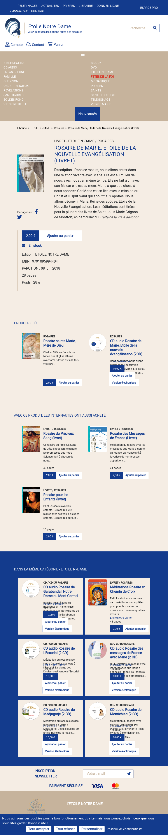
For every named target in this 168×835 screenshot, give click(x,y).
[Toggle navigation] (84, 55)
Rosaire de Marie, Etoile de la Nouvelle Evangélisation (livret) (103, 128)
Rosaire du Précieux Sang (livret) (58, 436)
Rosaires (59, 128)
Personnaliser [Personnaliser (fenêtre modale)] (91, 829)
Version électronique (124, 382)
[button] (19, 173)
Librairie (86, 5)
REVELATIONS (13, 90)
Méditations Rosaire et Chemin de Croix (127, 589)
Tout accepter (38, 829)
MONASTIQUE (100, 81)
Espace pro (149, 7)
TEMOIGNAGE (100, 99)
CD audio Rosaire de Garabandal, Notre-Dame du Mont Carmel (60, 591)
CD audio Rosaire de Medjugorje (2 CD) (59, 712)
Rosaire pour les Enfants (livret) (55, 497)
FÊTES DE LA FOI (102, 76)
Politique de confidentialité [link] (124, 829)
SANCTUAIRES (13, 95)
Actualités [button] (50, 5)
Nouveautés (87, 114)
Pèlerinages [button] (27, 5)
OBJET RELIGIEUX (16, 86)
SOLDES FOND (13, 99)
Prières (69, 5)
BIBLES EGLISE (14, 63)
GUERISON (11, 81)
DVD (94, 67)
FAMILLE (10, 76)
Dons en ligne (108, 5)
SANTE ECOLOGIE (103, 95)
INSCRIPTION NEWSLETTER (46, 773)
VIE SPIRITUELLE (15, 104)
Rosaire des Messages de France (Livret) (127, 436)
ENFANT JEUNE (14, 72)
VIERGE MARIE (101, 104)
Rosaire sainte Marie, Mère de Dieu (59, 343)
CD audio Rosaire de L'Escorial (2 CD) (59, 650)
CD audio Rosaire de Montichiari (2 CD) (125, 712)
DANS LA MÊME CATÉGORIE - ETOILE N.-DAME (50, 569)
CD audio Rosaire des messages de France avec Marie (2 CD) (126, 652)
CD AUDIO (10, 67)
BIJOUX (96, 63)
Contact (38, 11)
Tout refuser (65, 829)
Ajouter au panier (60, 236)
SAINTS (96, 90)
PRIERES (97, 86)
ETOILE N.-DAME (102, 72)
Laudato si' (18, 11)
